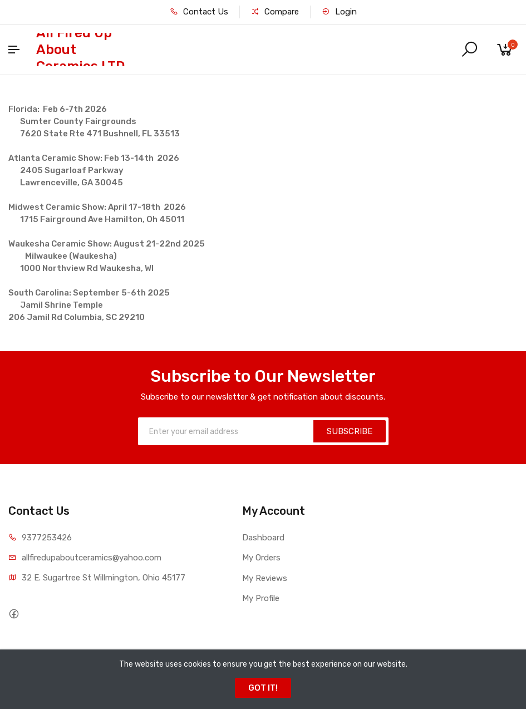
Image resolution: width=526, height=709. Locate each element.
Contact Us (199, 12)
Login (339, 12)
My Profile (260, 598)
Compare (275, 12)
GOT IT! (263, 688)
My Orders (261, 558)
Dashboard (263, 538)
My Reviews (264, 578)
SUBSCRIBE (349, 431)
